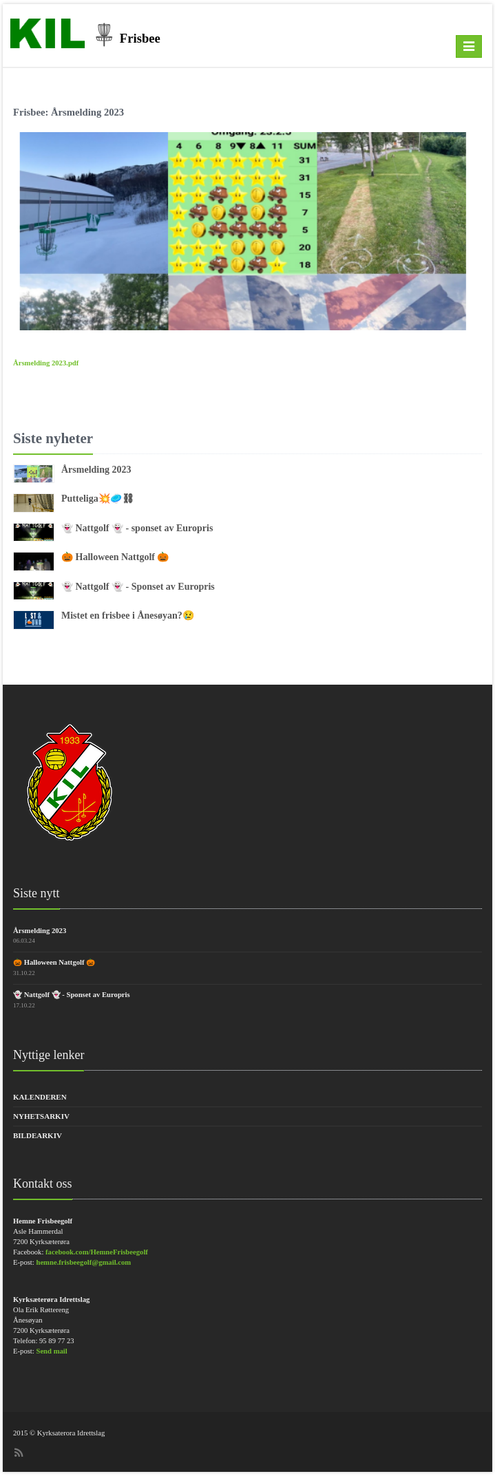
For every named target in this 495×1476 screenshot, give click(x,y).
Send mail (51, 1351)
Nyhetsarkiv (41, 1116)
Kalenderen (40, 1097)
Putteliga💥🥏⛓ (97, 498)
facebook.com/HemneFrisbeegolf (96, 1252)
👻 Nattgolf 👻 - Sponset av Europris (138, 586)
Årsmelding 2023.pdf (45, 363)
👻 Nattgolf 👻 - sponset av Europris (137, 528)
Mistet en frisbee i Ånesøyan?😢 (127, 615)
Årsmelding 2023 (96, 469)
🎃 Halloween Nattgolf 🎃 (115, 557)
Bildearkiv (37, 1135)
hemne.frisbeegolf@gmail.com (83, 1262)
